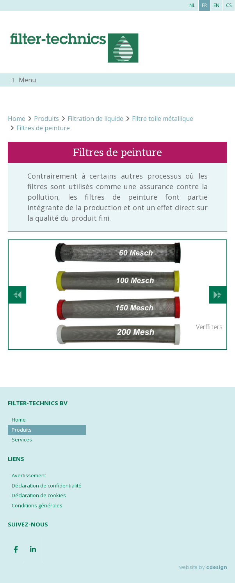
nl (192, 5)
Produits (22, 429)
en (216, 5)
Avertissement (29, 475)
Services (22, 439)
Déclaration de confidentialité (47, 485)
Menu (27, 80)
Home (19, 419)
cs (228, 5)
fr (204, 5)
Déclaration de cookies (39, 495)
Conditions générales (37, 505)
